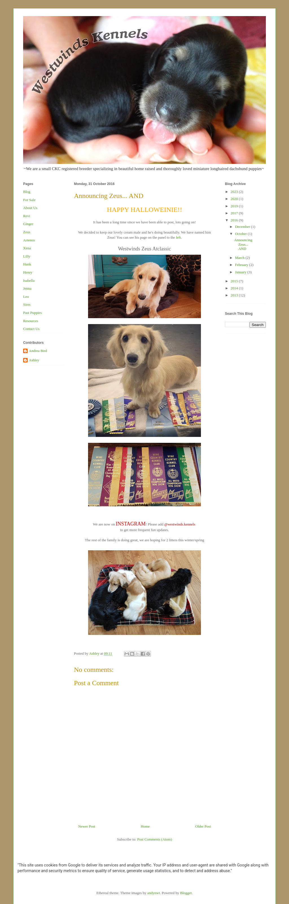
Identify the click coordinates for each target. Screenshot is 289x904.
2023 (235, 192)
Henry (27, 272)
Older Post (203, 826)
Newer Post (86, 826)
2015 (235, 281)
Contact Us (31, 329)
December (243, 227)
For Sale (29, 200)
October (241, 234)
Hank (27, 264)
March (240, 258)
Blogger (186, 893)
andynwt (153, 893)
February (242, 265)
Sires (26, 304)
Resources (30, 321)
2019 (235, 206)
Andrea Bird (38, 351)
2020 (235, 199)
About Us (30, 208)
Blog (26, 192)
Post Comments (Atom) (154, 839)
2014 (235, 288)
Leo (26, 296)
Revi (26, 216)
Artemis (29, 240)
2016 (235, 220)
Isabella (28, 280)
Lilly (26, 256)
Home (145, 826)
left (178, 237)
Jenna (27, 288)
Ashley (34, 360)
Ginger (28, 224)
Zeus (26, 232)
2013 (235, 295)
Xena (27, 248)
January (241, 272)
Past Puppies (32, 313)
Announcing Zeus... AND (243, 244)
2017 (235, 213)
